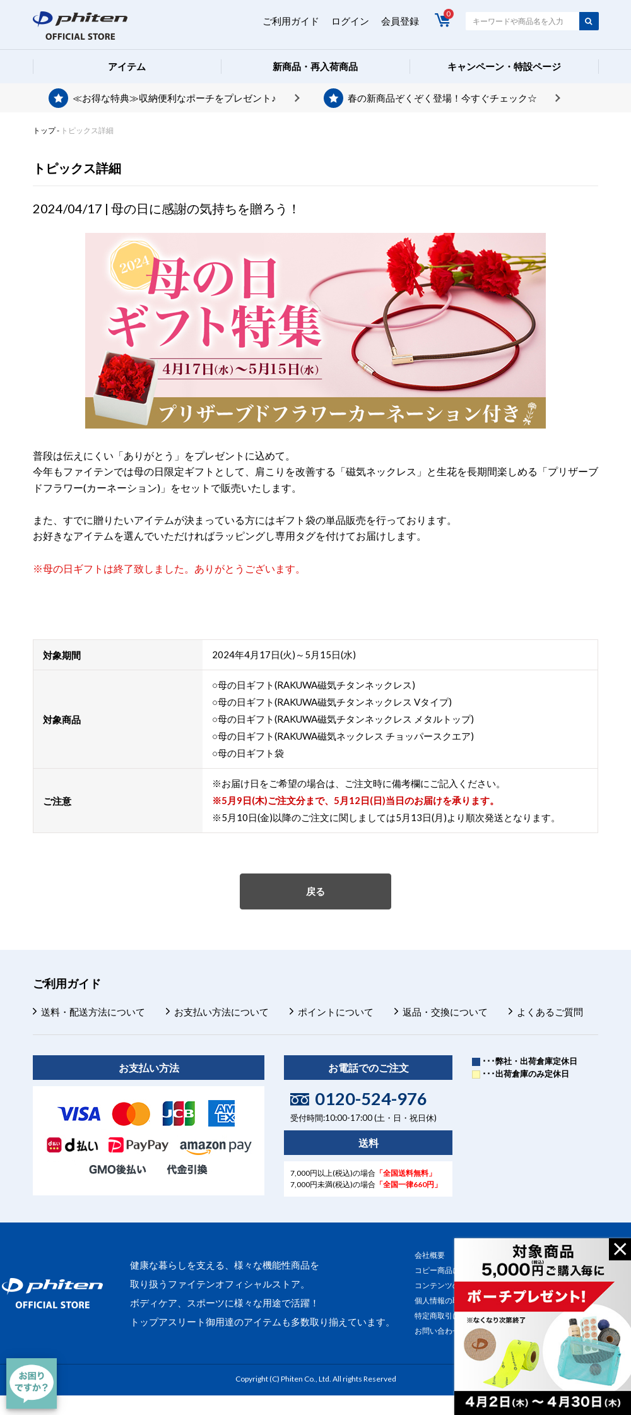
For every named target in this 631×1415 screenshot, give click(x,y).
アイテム (127, 66)
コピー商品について (449, 1270)
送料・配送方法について (93, 1011)
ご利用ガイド (290, 21)
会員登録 (400, 21)
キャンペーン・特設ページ (504, 66)
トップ (44, 130)
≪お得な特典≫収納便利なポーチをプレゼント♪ (174, 98)
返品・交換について (445, 1011)
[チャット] (31, 1383)
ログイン (350, 21)
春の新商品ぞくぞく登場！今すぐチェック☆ (442, 98)
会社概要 (430, 1255)
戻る (315, 891)
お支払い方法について (221, 1011)
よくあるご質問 (550, 1011)
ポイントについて (336, 1011)
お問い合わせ (437, 1330)
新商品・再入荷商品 (315, 66)
